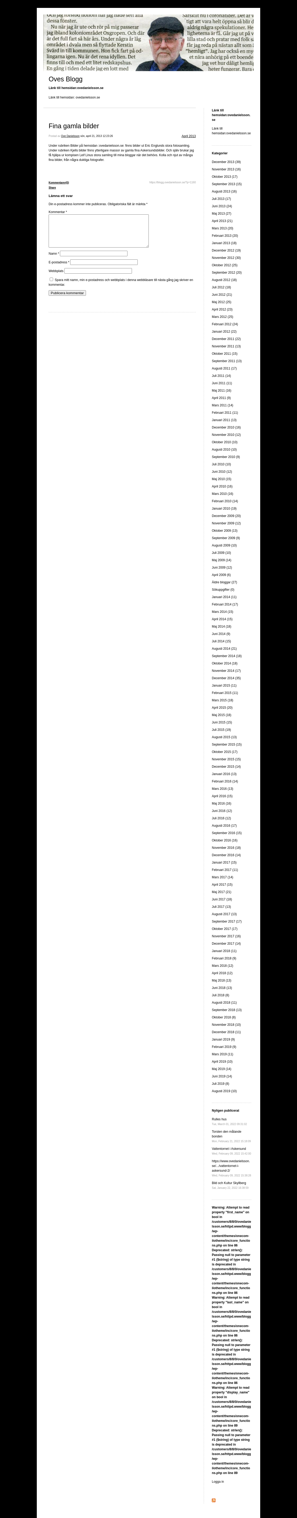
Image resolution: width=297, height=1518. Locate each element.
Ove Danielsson (70, 136)
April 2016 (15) (222, 796)
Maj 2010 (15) (221, 479)
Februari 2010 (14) (225, 501)
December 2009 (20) (226, 516)
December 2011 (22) (226, 339)
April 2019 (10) (222, 1061)
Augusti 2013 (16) (224, 191)
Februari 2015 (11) (225, 693)
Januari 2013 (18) (224, 243)
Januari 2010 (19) (224, 508)
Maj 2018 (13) (221, 980)
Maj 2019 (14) (221, 1069)
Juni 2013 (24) (222, 206)
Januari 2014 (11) (224, 597)
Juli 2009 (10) (221, 553)
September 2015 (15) (227, 744)
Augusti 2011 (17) (224, 368)
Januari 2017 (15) (224, 862)
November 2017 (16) (226, 936)
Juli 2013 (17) (221, 199)
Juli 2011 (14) (221, 376)
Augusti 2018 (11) (224, 1002)
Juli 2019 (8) (220, 1084)
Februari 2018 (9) (224, 958)
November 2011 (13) (226, 346)
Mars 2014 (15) (222, 612)
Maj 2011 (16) (221, 390)
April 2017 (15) (222, 884)
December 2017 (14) (226, 943)
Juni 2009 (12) (222, 567)
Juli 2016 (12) (221, 818)
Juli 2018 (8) (220, 995)
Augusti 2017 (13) (224, 914)
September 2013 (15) (227, 184)
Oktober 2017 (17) (224, 929)
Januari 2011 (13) (224, 420)
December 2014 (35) (226, 678)
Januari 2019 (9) (223, 1039)
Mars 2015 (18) (222, 700)
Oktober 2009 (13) (224, 531)
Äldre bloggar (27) (224, 582)
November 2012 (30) (226, 258)
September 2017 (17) (227, 921)
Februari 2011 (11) (225, 413)
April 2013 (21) (222, 221)
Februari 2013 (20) (225, 236)
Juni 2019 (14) (222, 1076)
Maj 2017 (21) (221, 892)
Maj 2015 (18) (221, 715)
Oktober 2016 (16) (224, 840)
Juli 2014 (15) (221, 641)
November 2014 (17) (226, 671)
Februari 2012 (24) (225, 324)
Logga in (218, 1482)
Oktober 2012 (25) (224, 265)
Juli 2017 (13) (221, 907)
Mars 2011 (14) (222, 405)
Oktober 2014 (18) (224, 663)
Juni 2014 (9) (221, 634)
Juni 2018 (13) (222, 988)
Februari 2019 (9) (224, 1047)
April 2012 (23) (222, 309)
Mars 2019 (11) (222, 1054)
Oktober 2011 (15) (224, 354)
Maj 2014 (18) (221, 626)
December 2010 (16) (226, 427)
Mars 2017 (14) (222, 877)
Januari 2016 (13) (224, 774)
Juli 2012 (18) (221, 287)
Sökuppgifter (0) (223, 590)
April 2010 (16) (222, 486)
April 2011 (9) (221, 398)
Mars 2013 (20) (222, 228)
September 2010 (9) (226, 457)
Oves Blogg (66, 79)
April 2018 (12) (222, 973)
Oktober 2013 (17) (224, 177)
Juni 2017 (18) (222, 899)
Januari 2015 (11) (224, 685)
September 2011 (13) (227, 361)
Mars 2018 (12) (222, 966)
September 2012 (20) (227, 272)
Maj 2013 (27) (221, 213)
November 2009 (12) (226, 523)
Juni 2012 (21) (222, 295)
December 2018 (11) (226, 1032)
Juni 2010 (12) (222, 472)
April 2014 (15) (222, 619)
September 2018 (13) (227, 1010)
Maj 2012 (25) (221, 302)
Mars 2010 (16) (222, 494)
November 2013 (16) (226, 169)
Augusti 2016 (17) (224, 825)
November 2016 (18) (226, 848)
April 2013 (189, 136)
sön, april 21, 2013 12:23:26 (96, 136)
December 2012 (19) (226, 250)
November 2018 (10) (226, 1025)
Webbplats (56, 277)
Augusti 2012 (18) (224, 280)
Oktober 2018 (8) (224, 1017)
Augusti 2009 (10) (224, 545)
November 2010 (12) (226, 435)
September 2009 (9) (226, 538)
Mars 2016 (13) (222, 789)
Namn (54, 260)
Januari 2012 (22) (224, 331)
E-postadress (59, 268)
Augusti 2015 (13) (224, 737)
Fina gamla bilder (74, 126)
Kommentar (58, 212)
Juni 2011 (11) (222, 383)
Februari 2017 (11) (225, 870)
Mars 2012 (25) (222, 317)
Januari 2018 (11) (224, 951)
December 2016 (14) (226, 855)
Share (52, 187)
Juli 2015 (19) (221, 730)
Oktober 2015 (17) (224, 752)
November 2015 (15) (226, 759)
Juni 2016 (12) (222, 811)
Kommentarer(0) (59, 182)
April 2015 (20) (222, 707)
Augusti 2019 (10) (224, 1091)
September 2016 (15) (227, 833)
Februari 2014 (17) (225, 604)
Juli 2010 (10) (221, 464)
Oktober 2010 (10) (224, 442)
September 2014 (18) (227, 656)
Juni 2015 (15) (222, 722)
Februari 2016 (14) (225, 781)
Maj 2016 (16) (221, 803)
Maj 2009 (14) (221, 560)
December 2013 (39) (226, 162)
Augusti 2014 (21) (224, 648)
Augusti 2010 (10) (224, 449)
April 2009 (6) (221, 575)
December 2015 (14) (226, 766)
